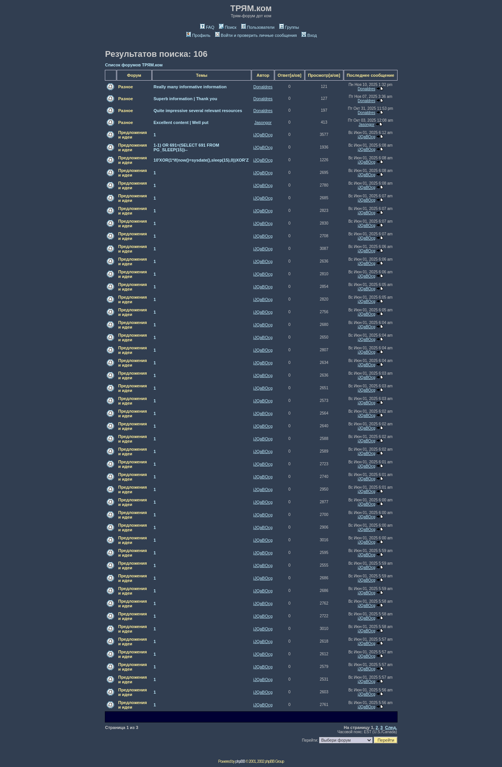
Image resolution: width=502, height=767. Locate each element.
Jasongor (263, 122)
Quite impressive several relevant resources (198, 110)
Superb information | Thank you (185, 98)
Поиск (227, 27)
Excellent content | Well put (181, 122)
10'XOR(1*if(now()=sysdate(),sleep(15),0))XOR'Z (201, 160)
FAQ (207, 27)
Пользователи (258, 27)
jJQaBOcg (262, 134)
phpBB (240, 761)
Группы (289, 27)
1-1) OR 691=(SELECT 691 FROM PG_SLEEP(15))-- (186, 147)
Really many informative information (190, 86)
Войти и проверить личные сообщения (256, 35)
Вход (309, 35)
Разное (125, 86)
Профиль (198, 35)
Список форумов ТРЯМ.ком (134, 65)
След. (391, 727)
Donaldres (262, 86)
